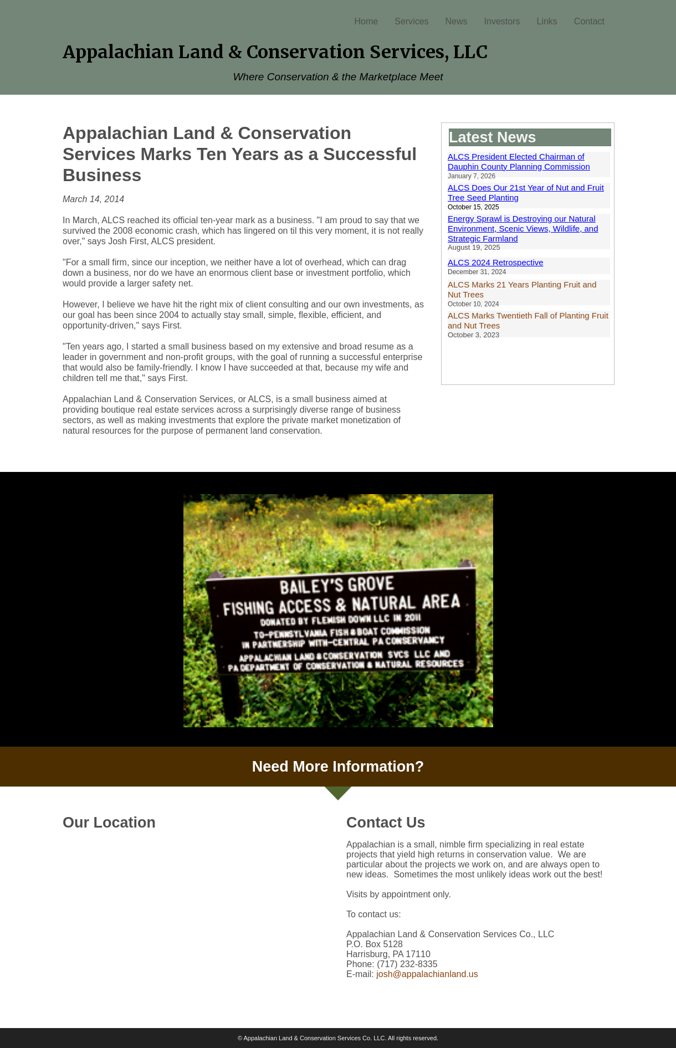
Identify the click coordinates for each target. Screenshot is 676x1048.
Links (547, 21)
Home (366, 21)
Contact (589, 21)
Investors (502, 21)
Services (411, 21)
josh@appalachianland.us (427, 974)
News (456, 21)
